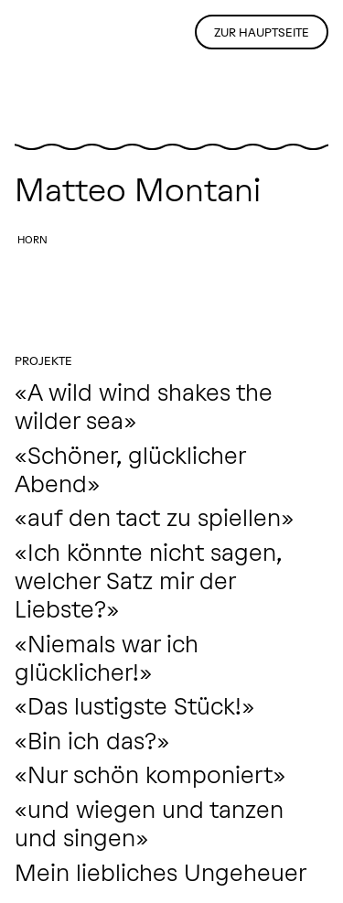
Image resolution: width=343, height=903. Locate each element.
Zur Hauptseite (261, 32)
